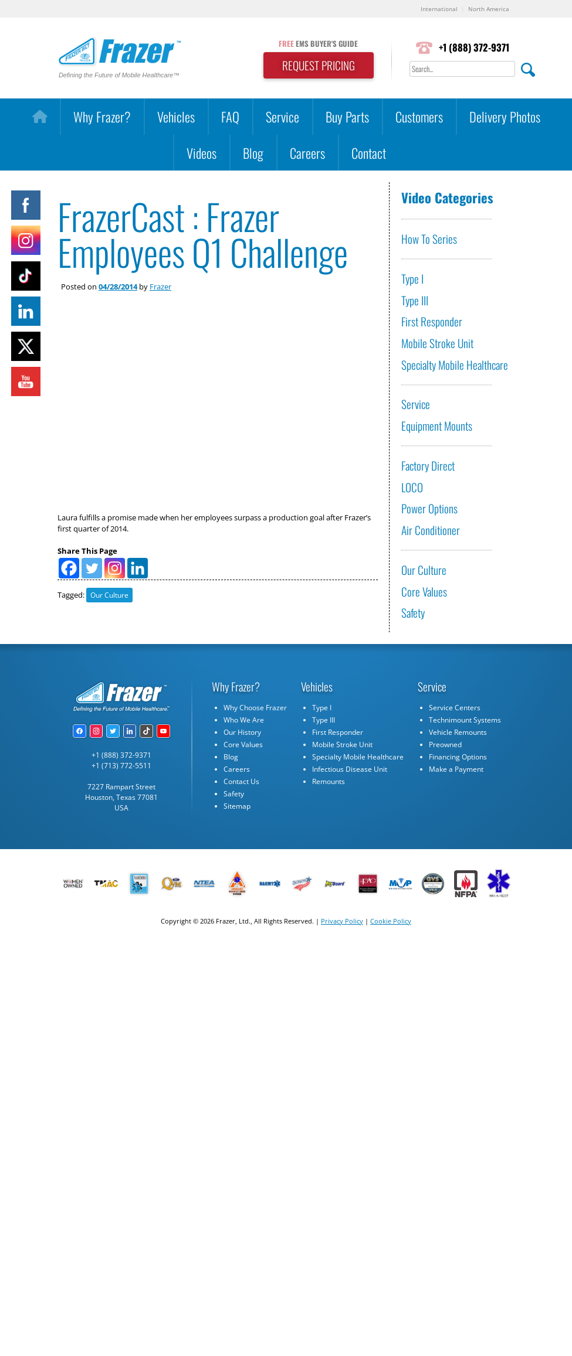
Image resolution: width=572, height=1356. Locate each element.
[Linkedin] (137, 568)
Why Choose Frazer (255, 708)
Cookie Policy (390, 921)
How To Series (429, 238)
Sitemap (237, 806)
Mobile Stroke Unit (437, 343)
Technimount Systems (465, 720)
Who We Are (244, 720)
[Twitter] (92, 568)
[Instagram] (114, 568)
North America (488, 9)
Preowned (445, 744)
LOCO (412, 487)
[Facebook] (69, 568)
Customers (419, 116)
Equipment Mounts (436, 425)
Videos (201, 152)
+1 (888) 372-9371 (474, 47)
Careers (307, 152)
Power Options (429, 508)
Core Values (424, 591)
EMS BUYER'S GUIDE (318, 43)
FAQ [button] (230, 116)
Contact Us (241, 781)
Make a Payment (456, 769)
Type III (414, 300)
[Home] (39, 116)
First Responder (431, 321)
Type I (412, 278)
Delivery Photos (504, 116)
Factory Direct (428, 465)
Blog (253, 152)
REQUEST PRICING (318, 65)
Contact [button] (368, 152)
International (439, 9)
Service (282, 116)
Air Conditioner (430, 530)
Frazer (160, 286)
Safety (413, 612)
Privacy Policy (342, 921)
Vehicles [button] (176, 116)
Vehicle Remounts (458, 732)
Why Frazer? (102, 116)
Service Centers (454, 708)
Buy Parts (347, 116)
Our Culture (109, 595)
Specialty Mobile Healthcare (454, 364)
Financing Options (458, 757)
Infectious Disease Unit (349, 769)
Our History (242, 732)
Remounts (328, 781)
